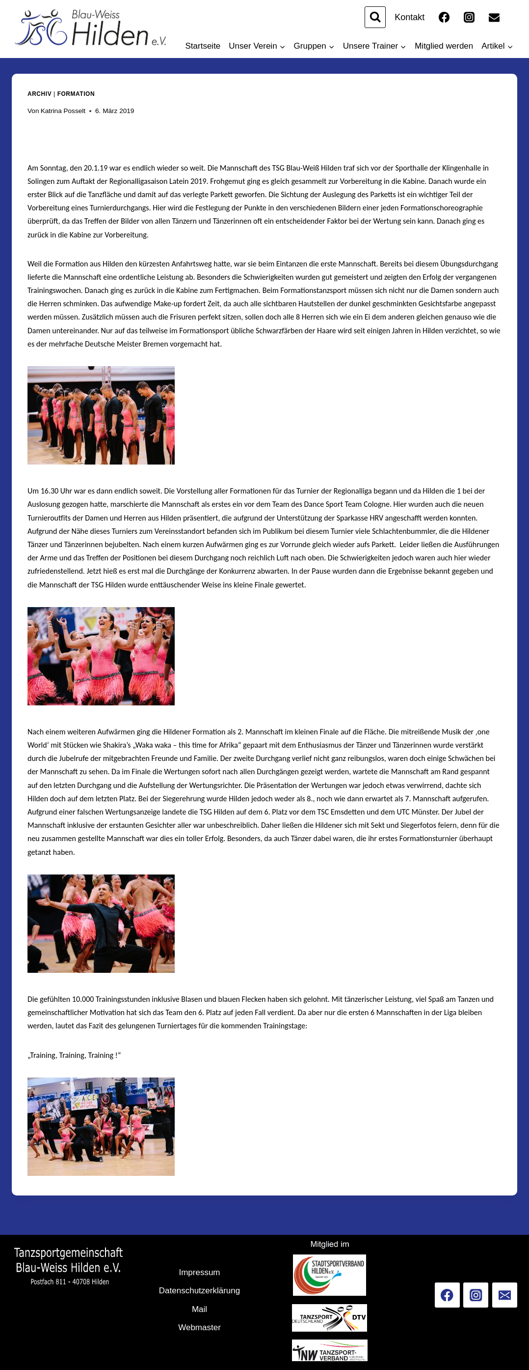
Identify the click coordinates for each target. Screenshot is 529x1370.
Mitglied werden (444, 46)
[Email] (494, 17)
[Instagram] (469, 17)
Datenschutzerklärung (199, 1290)
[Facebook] (444, 17)
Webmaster (199, 1327)
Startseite (203, 46)
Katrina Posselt (63, 111)
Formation (76, 93)
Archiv (39, 93)
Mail (199, 1309)
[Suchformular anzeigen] (375, 17)
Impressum (199, 1272)
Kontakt (409, 17)
